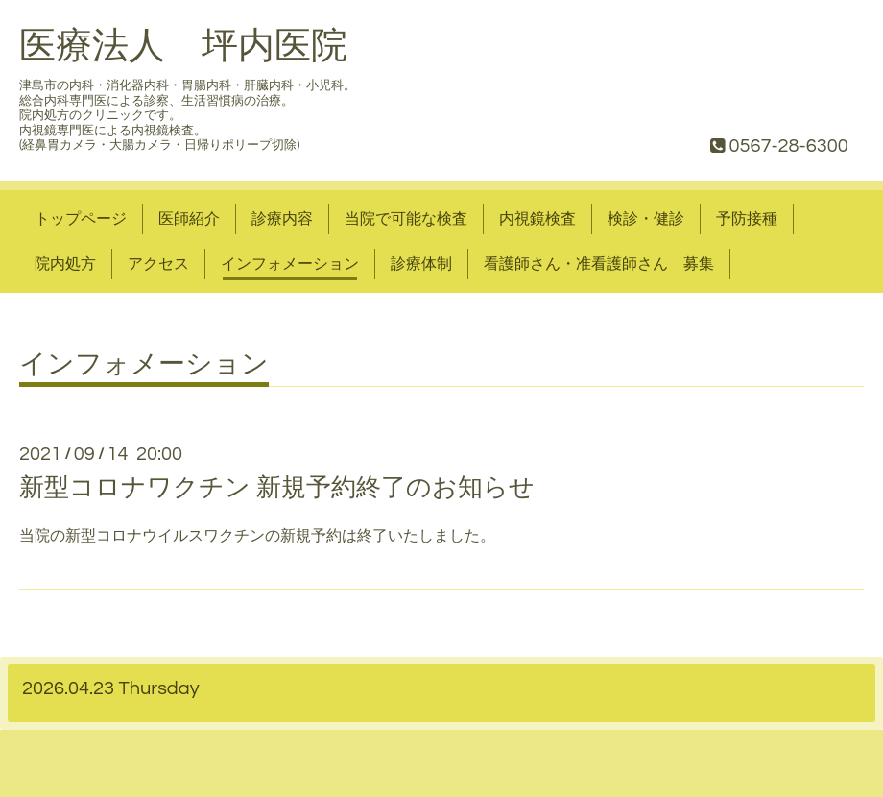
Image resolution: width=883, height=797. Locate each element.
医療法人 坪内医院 (183, 46)
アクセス (158, 264)
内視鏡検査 (537, 219)
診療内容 (282, 219)
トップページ (81, 219)
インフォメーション (290, 264)
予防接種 (746, 219)
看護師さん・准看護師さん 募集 (599, 264)
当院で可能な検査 (406, 219)
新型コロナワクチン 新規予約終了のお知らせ (277, 487)
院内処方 (65, 264)
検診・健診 (646, 219)
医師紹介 (189, 219)
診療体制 (421, 264)
